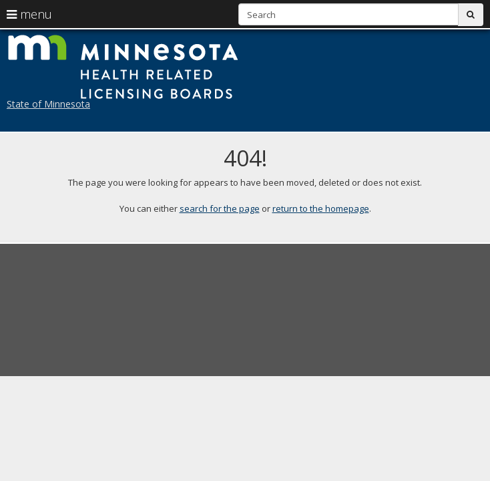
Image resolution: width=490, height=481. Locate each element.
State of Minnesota (48, 104)
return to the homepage (320, 208)
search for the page (220, 208)
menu (29, 14)
